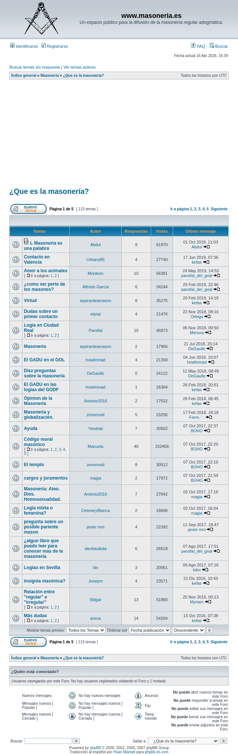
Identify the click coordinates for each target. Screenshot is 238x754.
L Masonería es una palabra (43, 246)
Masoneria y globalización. (38, 414)
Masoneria (35, 346)
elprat (95, 314)
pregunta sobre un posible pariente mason (43, 527)
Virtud (30, 300)
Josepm (95, 581)
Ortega (197, 316)
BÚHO (197, 430)
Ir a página (179, 209)
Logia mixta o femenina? (38, 510)
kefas (196, 262)
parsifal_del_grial (196, 275)
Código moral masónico (38, 442)
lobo (197, 570)
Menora (197, 332)
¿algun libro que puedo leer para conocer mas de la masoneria (43, 548)
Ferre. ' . (196, 417)
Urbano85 (95, 259)
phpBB (95, 748)
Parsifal (96, 330)
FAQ (198, 46)
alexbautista (96, 548)
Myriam (196, 602)
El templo (34, 464)
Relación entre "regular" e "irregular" (39, 597)
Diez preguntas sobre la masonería (44, 373)
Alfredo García (95, 287)
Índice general (23, 75)
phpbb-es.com (156, 752)
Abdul (95, 244)
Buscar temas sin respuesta (34, 67)
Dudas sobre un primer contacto (41, 314)
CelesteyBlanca (95, 510)
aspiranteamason (95, 300)
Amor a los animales (46, 270)
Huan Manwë (124, 752)
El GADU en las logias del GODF (41, 387)
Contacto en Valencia (37, 259)
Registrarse (54, 46)
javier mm (95, 527)
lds (95, 567)
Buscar (219, 46)
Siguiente (219, 209)
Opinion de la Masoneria (38, 401)
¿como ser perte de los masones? (44, 287)
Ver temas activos (79, 67)
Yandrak (95, 428)
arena (95, 618)
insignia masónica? (44, 581)
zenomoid (95, 414)
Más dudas (35, 615)
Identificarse (24, 46)
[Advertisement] (123, 136)
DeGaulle (197, 348)
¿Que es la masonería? (83, 75)
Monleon (95, 273)
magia (95, 478)
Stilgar (95, 599)
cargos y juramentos (46, 478)
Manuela (95, 446)
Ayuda (30, 428)
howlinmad (96, 360)
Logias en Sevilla (42, 567)
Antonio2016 (95, 401)
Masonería (49, 75)
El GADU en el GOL (44, 359)
